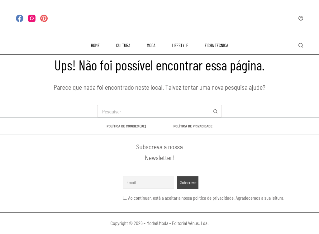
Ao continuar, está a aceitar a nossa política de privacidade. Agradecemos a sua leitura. (206, 198)
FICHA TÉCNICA (216, 45)
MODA (151, 45)
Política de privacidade (193, 126)
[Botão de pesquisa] (215, 111)
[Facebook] (19, 18)
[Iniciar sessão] (300, 18)
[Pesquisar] (300, 45)
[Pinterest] (44, 18)
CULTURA (123, 45)
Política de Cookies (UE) (126, 126)
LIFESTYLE (180, 45)
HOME (95, 45)
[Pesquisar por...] (153, 111)
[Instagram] (32, 18)
